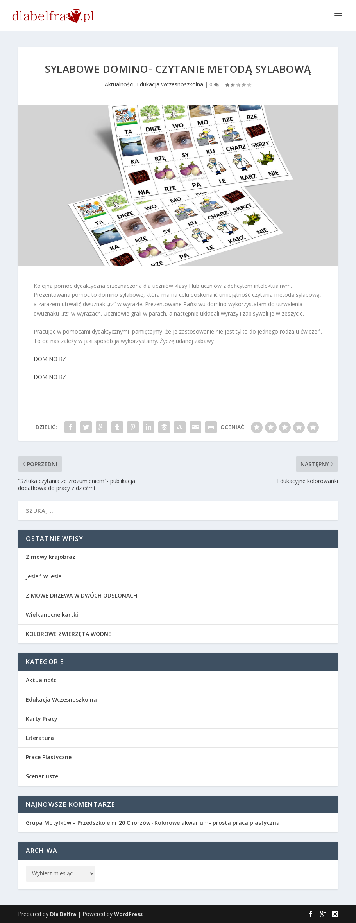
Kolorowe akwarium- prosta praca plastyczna (217, 822)
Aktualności (119, 84)
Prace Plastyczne (49, 757)
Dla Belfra (63, 914)
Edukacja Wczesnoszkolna (170, 84)
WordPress (128, 914)
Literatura (40, 738)
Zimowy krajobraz (50, 556)
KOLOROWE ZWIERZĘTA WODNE (68, 633)
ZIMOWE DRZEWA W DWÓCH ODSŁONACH (81, 595)
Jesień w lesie (43, 576)
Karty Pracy (41, 718)
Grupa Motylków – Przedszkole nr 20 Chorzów (88, 822)
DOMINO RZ (50, 359)
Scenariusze (42, 776)
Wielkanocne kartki (52, 614)
